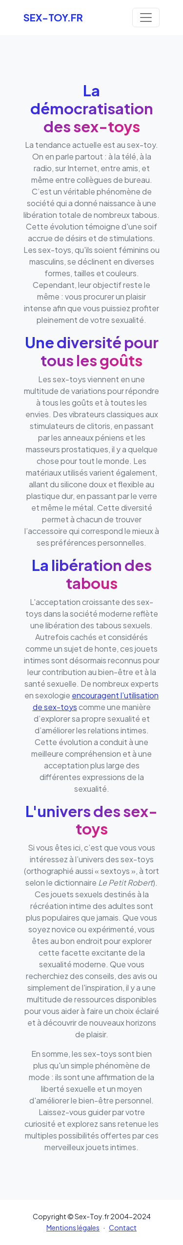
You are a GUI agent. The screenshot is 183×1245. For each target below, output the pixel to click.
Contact (123, 1227)
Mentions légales (73, 1227)
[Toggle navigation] (146, 17)
